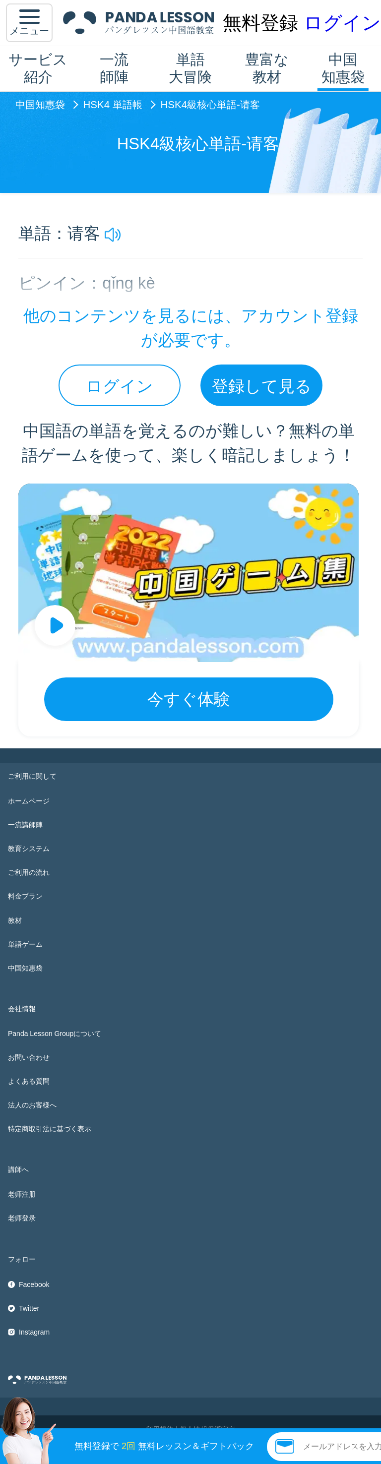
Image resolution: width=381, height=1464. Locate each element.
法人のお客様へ (32, 1105)
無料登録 (260, 22)
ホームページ (29, 801)
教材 (15, 920)
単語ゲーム (25, 944)
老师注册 (22, 1194)
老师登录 (22, 1218)
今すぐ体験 (188, 699)
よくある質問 (29, 1081)
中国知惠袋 (343, 68)
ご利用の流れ (29, 872)
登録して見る (262, 386)
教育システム (29, 849)
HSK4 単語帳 (112, 105)
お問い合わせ (29, 1057)
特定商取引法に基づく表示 (49, 1129)
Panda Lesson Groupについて (54, 1033)
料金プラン (25, 896)
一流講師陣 (25, 825)
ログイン (342, 22)
